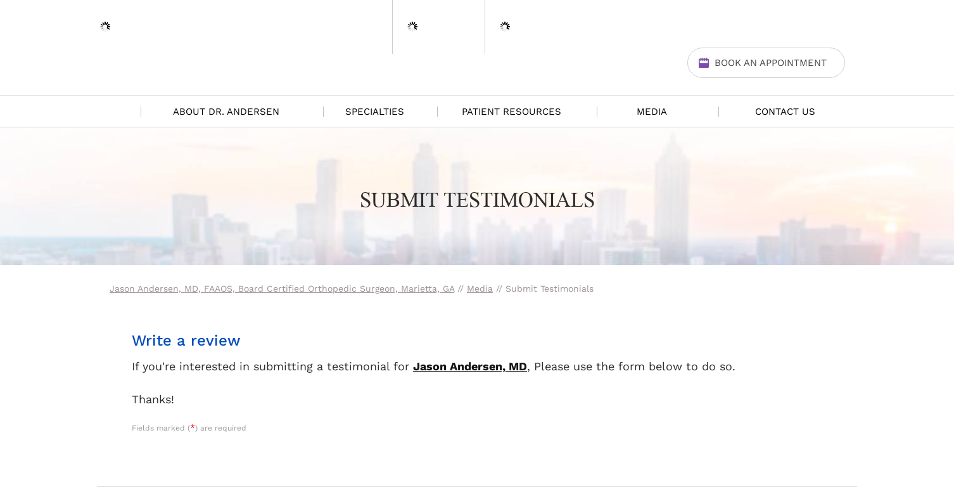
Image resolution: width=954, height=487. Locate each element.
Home (116, 111)
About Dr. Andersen (226, 111)
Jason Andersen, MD (470, 366)
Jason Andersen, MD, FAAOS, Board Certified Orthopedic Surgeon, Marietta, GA (282, 288)
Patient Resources (511, 111)
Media (652, 111)
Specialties (374, 111)
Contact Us (785, 111)
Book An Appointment (771, 62)
